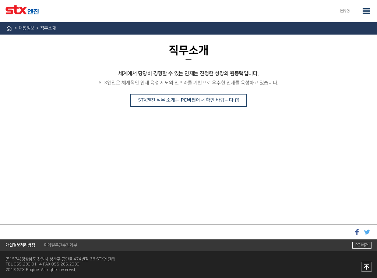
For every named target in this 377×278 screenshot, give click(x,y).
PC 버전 (362, 245)
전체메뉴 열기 (366, 11)
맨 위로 (366, 267)
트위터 (367, 232)
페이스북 (356, 232)
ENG (345, 11)
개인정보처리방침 (20, 245)
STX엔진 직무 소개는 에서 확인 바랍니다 (185, 100)
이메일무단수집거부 (60, 245)
